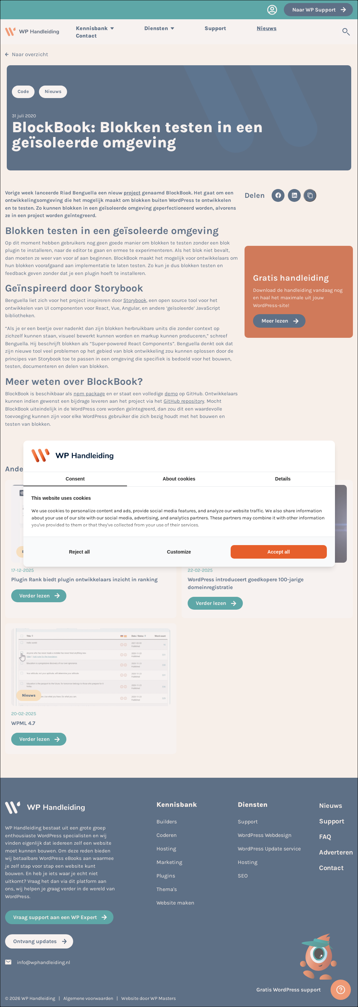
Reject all (79, 552)
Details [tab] (283, 479)
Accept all (278, 552)
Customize (179, 552)
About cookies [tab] (179, 479)
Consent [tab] (75, 479)
